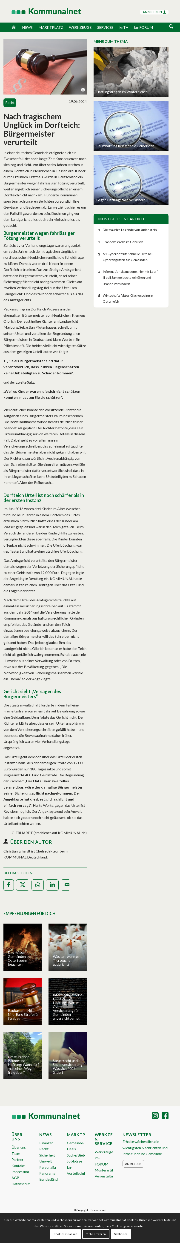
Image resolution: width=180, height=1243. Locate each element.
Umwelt (45, 1161)
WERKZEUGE (80, 27)
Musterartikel (106, 1170)
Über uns (18, 1147)
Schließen (121, 1234)
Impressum (20, 1171)
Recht (44, 1149)
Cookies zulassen (65, 1234)
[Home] (13, 27)
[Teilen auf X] (22, 885)
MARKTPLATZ (50, 27)
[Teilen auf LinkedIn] (52, 885)
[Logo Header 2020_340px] (40, 11)
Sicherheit (47, 1155)
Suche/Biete (76, 1155)
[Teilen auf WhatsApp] (37, 885)
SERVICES (105, 27)
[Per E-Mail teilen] (67, 885)
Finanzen (46, 1143)
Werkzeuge (104, 1152)
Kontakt (18, 1165)
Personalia (47, 1167)
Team (15, 1153)
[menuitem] (171, 27)
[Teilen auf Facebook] (9, 885)
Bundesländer (50, 1179)
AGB (15, 1177)
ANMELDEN (154, 12)
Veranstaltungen (107, 1176)
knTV (123, 27)
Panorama (47, 1173)
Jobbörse (74, 1161)
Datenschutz (21, 1184)
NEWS (27, 27)
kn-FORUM (143, 27)
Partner (17, 1159)
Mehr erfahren (96, 1234)
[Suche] (171, 26)
